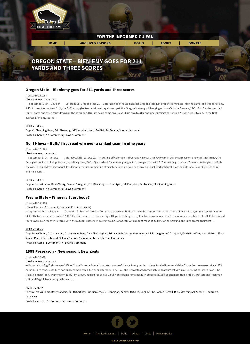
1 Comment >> (54, 242)
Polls (139, 43)
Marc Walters (209, 233)
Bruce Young (58, 184)
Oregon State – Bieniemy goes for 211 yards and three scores (80, 89)
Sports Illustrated (129, 130)
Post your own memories (41, 99)
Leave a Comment (75, 135)
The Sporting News (164, 184)
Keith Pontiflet (191, 233)
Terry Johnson (101, 238)
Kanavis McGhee (129, 292)
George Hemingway (135, 233)
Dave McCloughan (77, 184)
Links (148, 333)
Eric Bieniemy (62, 130)
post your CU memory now (75, 207)
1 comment (51, 207)
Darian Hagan (55, 233)
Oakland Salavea (68, 238)
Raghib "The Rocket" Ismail (156, 292)
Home (52, 43)
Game (40, 135)
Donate (195, 43)
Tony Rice (31, 296)
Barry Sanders (59, 292)
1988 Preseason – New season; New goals (62, 251)
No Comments (54, 135)
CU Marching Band (42, 130)
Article (41, 301)
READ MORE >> (34, 126)
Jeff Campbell (79, 130)
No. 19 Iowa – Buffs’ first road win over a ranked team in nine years (86, 143)
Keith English (96, 130)
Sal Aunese (112, 130)
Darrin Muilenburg (75, 233)
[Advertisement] (160, 15)
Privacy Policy (164, 333)
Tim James (117, 238)
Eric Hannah (116, 233)
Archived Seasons (95, 43)
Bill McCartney (76, 292)
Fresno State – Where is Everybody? (58, 197)
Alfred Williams (41, 184)
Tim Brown (211, 292)
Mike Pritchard (49, 238)
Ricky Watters (182, 292)
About (166, 43)
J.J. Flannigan (113, 184)
